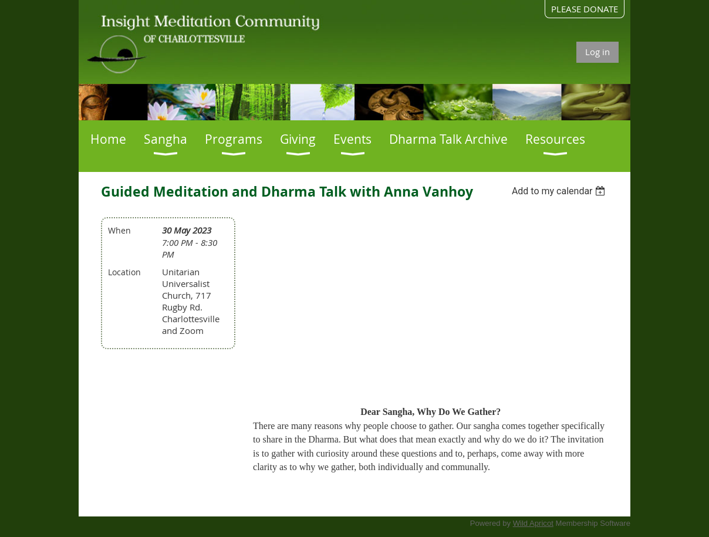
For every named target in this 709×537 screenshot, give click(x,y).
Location (124, 272)
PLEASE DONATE (584, 9)
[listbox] (560, 191)
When (119, 230)
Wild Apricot (533, 523)
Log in (597, 52)
